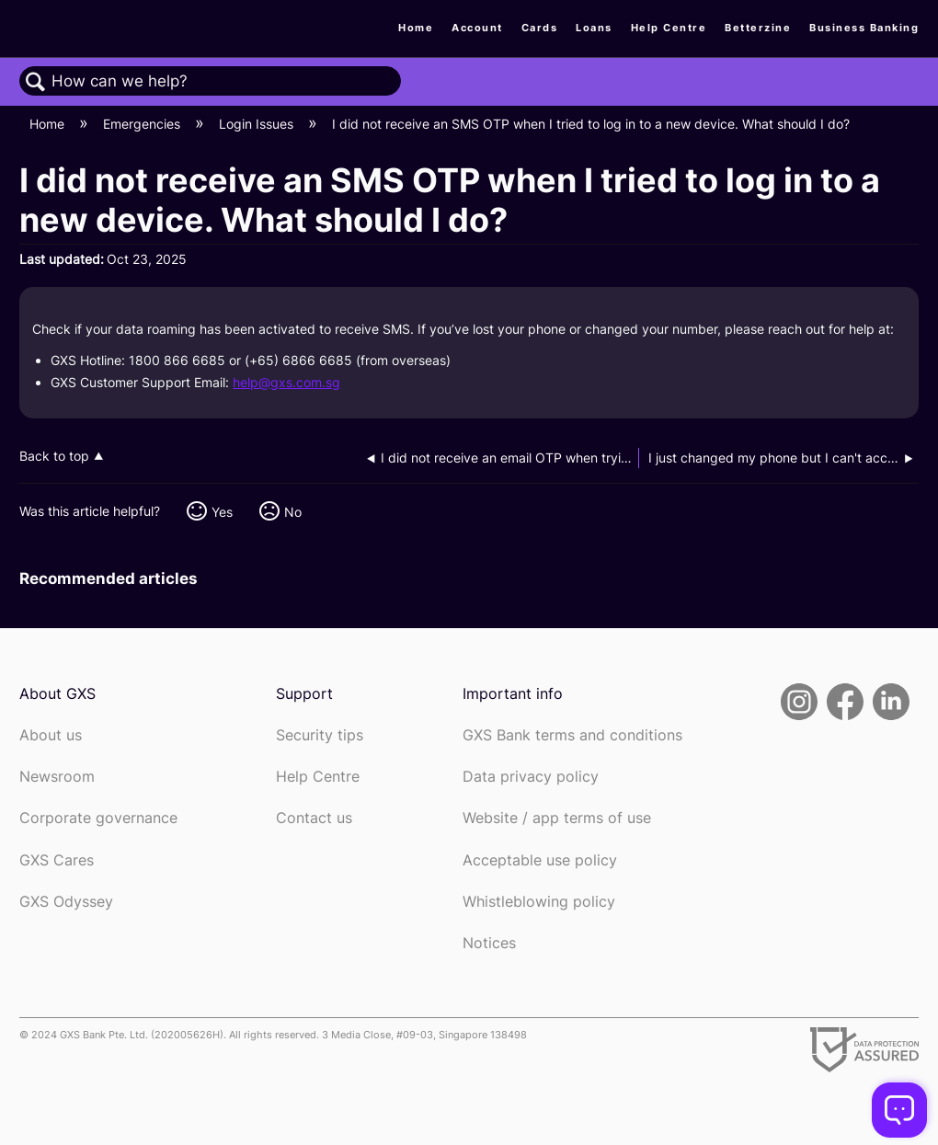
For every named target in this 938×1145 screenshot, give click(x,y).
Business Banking (864, 27)
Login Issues (258, 124)
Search (35, 82)
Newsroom (57, 776)
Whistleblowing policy (539, 901)
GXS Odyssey (66, 901)
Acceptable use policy (540, 860)
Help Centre (669, 27)
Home (415, 27)
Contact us (314, 818)
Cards (539, 27)
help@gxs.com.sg (286, 382)
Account (477, 27)
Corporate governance (98, 818)
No (293, 512)
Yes (222, 512)
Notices (489, 943)
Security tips (319, 735)
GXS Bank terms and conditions (572, 735)
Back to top (54, 456)
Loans (594, 27)
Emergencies (143, 124)
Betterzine (758, 27)
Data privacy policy (531, 776)
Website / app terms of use (557, 818)
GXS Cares (56, 860)
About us (50, 735)
